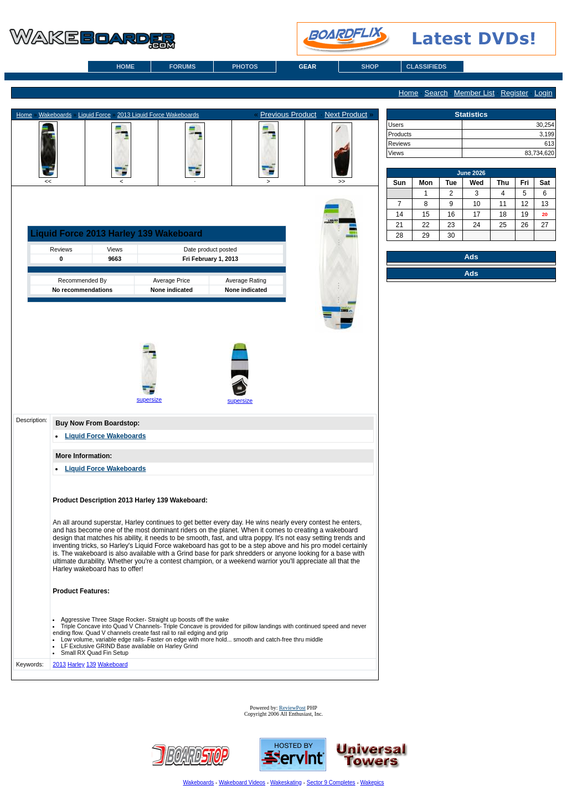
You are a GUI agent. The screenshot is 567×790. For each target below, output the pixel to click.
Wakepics (372, 782)
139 (91, 664)
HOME (125, 66)
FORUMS (182, 66)
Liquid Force (94, 114)
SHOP (370, 66)
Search (436, 93)
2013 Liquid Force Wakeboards (158, 114)
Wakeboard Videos (242, 782)
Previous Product (288, 114)
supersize (149, 399)
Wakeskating (286, 782)
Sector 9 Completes (331, 782)
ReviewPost (292, 708)
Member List (474, 93)
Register (514, 93)
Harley (76, 664)
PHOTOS (244, 66)
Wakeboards (55, 114)
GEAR (307, 66)
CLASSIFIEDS (426, 66)
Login (543, 93)
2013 (59, 664)
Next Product (345, 114)
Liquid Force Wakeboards (105, 436)
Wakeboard (113, 664)
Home (409, 93)
